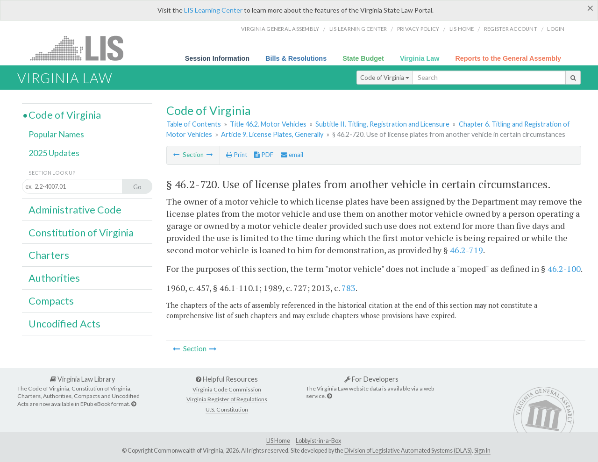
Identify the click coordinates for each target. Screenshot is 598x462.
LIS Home (278, 440)
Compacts (51, 301)
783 (349, 287)
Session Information (217, 58)
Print (236, 154)
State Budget (363, 58)
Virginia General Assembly (280, 29)
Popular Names (56, 134)
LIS (82, 48)
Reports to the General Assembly (508, 58)
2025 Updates (53, 153)
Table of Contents (193, 124)
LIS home (461, 29)
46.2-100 (564, 268)
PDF (263, 154)
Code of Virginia (384, 77)
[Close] (590, 8)
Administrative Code (74, 210)
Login (555, 29)
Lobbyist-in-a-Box (318, 440)
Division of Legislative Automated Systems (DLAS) (408, 450)
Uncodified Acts (64, 324)
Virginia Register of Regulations (226, 399)
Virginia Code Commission (226, 389)
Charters (48, 255)
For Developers (371, 379)
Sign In (482, 450)
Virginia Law (420, 58)
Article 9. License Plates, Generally (272, 134)
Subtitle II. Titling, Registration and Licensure (382, 124)
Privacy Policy (418, 29)
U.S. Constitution (227, 409)
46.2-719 (466, 250)
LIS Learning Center (213, 10)
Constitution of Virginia (81, 233)
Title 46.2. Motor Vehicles (268, 124)
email (292, 154)
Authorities (54, 278)
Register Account (510, 29)
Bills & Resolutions (296, 58)
